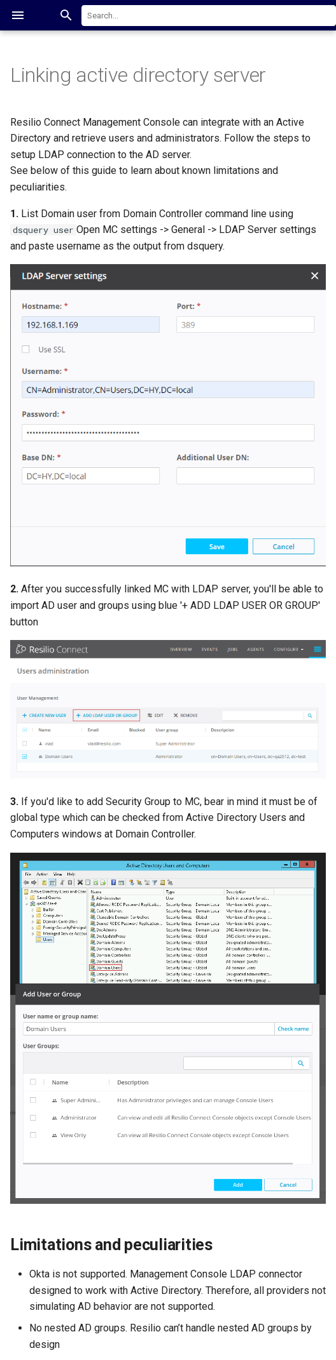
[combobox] (208, 15)
